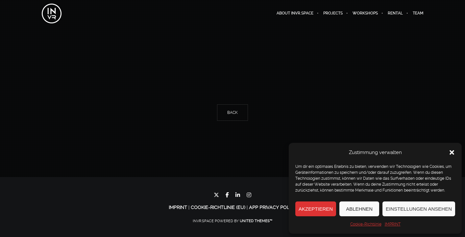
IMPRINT (393, 224)
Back (232, 112)
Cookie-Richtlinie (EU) (218, 207)
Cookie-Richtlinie (365, 224)
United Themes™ (256, 221)
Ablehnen (359, 209)
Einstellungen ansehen (419, 209)
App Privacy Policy (273, 207)
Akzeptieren (316, 209)
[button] (452, 152)
